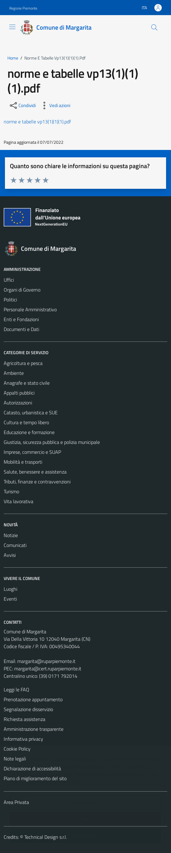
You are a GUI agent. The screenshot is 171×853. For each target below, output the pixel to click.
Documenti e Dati (21, 329)
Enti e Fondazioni (21, 319)
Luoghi (10, 589)
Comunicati (15, 545)
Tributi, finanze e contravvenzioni (37, 481)
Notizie (11, 535)
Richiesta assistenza (24, 719)
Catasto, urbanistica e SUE (31, 412)
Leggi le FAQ (16, 689)
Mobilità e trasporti (23, 462)
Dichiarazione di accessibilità (32, 768)
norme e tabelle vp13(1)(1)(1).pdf (37, 121)
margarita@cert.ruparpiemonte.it (47, 668)
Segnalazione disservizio (28, 709)
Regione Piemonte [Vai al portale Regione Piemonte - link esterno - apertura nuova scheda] (23, 8)
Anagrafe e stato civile (27, 383)
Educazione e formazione (29, 432)
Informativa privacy (23, 739)
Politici (10, 299)
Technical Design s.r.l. (45, 837)
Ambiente (14, 373)
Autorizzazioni (18, 402)
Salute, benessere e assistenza (35, 471)
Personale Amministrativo (30, 309)
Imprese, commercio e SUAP (32, 452)
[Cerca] (154, 27)
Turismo (11, 491)
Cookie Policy (17, 748)
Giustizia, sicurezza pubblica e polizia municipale (52, 442)
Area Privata (16, 802)
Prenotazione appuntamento (33, 699)
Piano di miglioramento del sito (35, 778)
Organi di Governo (22, 289)
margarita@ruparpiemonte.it (46, 661)
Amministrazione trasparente (33, 729)
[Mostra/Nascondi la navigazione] (12, 27)
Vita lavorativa (18, 501)
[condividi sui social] (22, 105)
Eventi (10, 598)
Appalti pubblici (19, 392)
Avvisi (10, 555)
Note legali (15, 758)
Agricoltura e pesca (23, 363)
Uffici (9, 280)
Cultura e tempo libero (26, 422)
